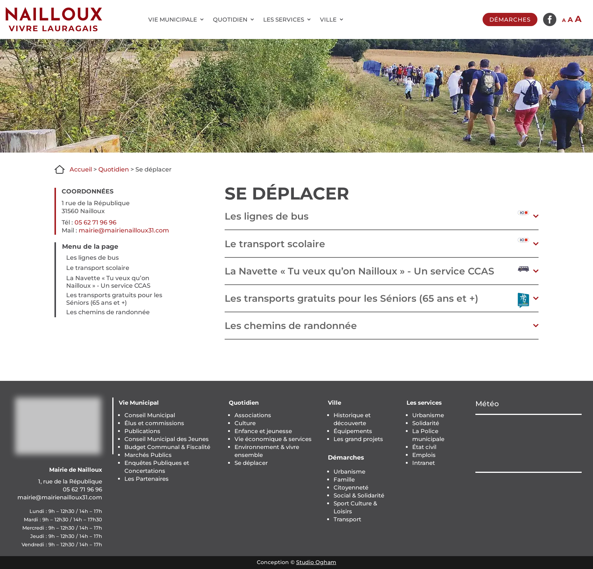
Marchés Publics (148, 454)
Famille (344, 479)
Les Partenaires (146, 478)
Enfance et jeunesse (263, 431)
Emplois (424, 454)
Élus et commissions (154, 423)
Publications (142, 431)
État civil (424, 447)
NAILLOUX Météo (528, 443)
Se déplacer (251, 462)
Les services (283, 19)
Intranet (423, 462)
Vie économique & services (273, 439)
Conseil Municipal (149, 415)
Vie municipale (172, 19)
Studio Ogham (316, 562)
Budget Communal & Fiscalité (167, 447)
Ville (328, 19)
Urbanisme (349, 471)
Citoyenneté (351, 487)
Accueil (81, 169)
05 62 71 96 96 (95, 222)
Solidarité (425, 423)
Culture (245, 423)
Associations (252, 415)
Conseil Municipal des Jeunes (166, 439)
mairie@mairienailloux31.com (124, 230)
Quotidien (230, 19)
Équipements (353, 431)
